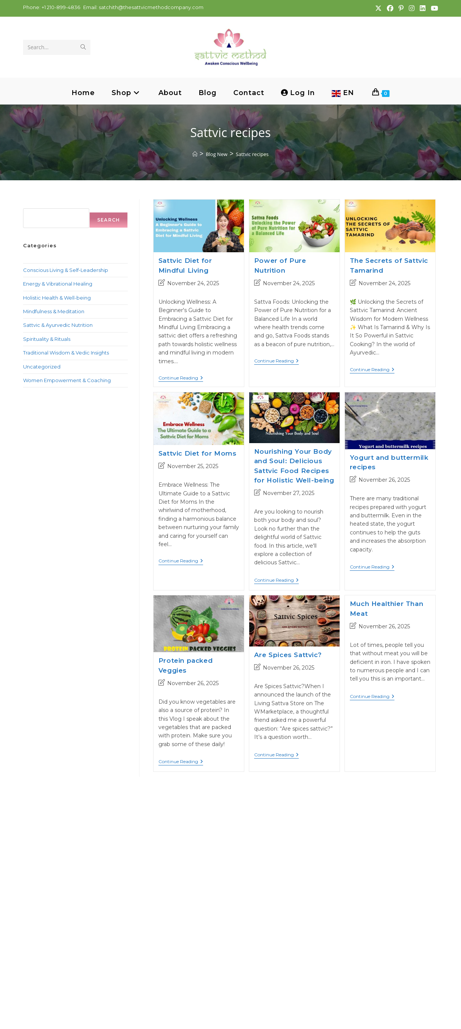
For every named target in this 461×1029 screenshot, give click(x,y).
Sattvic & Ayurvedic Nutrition (58, 325)
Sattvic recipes (252, 154)
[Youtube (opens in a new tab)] (433, 8)
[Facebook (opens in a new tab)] (390, 8)
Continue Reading (180, 378)
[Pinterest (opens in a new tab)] (401, 8)
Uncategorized (42, 367)
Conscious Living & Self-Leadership (65, 270)
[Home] (194, 154)
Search (32, 203)
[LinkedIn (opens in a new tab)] (422, 8)
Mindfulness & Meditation (53, 311)
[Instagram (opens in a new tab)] (411, 8)
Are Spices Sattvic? (287, 655)
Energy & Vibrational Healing (57, 284)
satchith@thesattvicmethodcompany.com (151, 7)
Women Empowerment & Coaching (67, 380)
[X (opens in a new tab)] (378, 8)
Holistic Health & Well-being (57, 298)
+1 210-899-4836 (60, 7)
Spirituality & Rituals (46, 339)
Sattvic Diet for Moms (197, 454)
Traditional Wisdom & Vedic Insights (66, 353)
